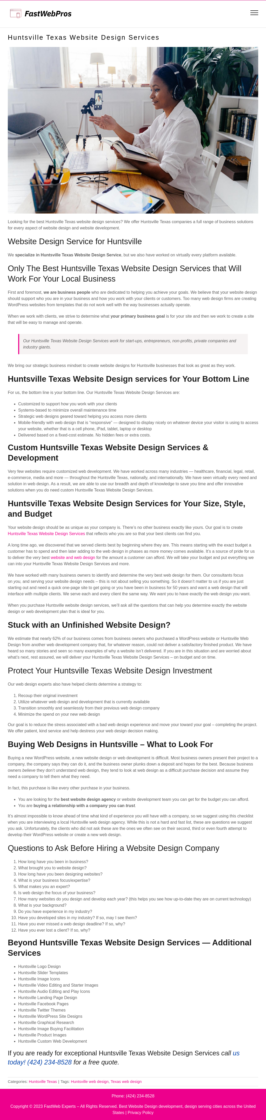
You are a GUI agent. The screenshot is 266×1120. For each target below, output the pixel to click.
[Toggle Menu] (254, 12)
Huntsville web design (90, 1081)
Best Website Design (138, 1106)
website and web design (73, 557)
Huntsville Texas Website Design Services (46, 533)
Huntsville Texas (43, 1081)
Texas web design (126, 1081)
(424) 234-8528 (140, 1096)
